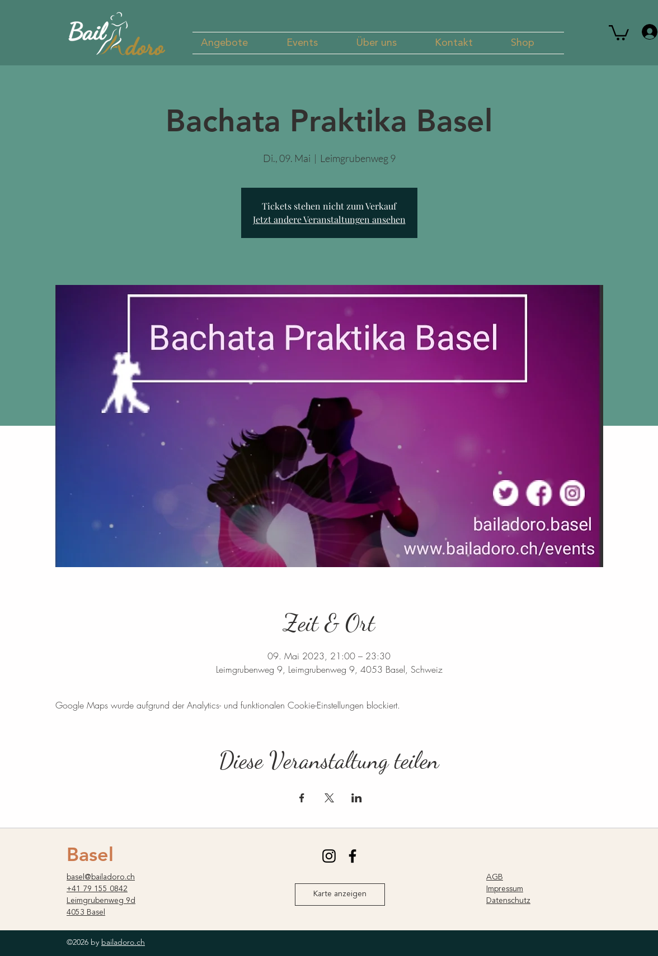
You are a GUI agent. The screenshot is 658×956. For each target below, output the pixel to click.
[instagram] (329, 856)
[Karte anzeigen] (340, 894)
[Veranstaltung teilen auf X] (329, 797)
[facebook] (352, 856)
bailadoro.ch (123, 942)
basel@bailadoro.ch (101, 877)
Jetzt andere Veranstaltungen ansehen (329, 219)
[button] (235, 43)
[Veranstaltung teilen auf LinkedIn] (356, 797)
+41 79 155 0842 (97, 889)
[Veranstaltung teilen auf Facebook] (302, 797)
